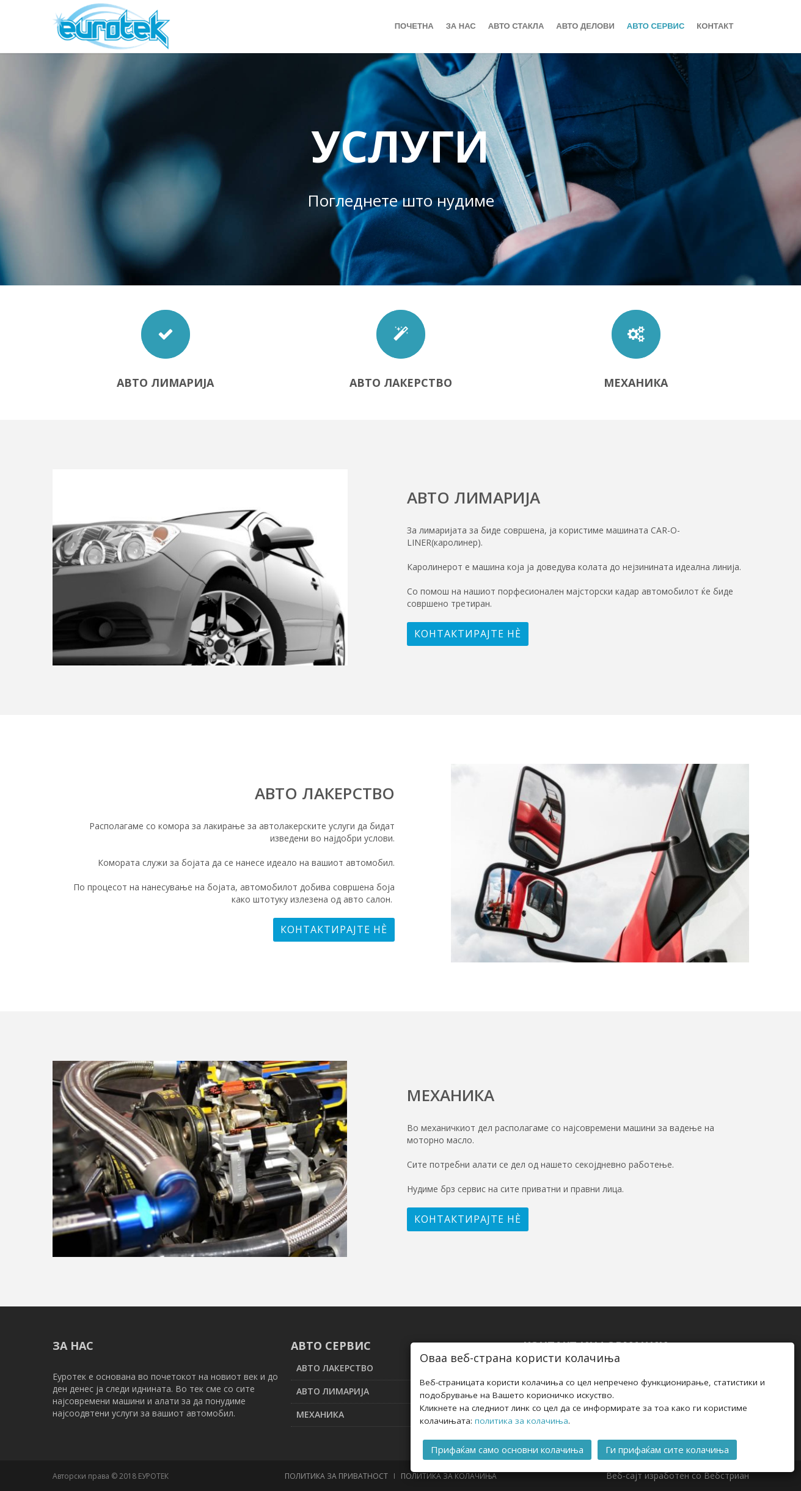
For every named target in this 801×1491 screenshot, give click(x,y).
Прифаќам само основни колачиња (507, 1449)
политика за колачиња (521, 1420)
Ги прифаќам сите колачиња (667, 1449)
